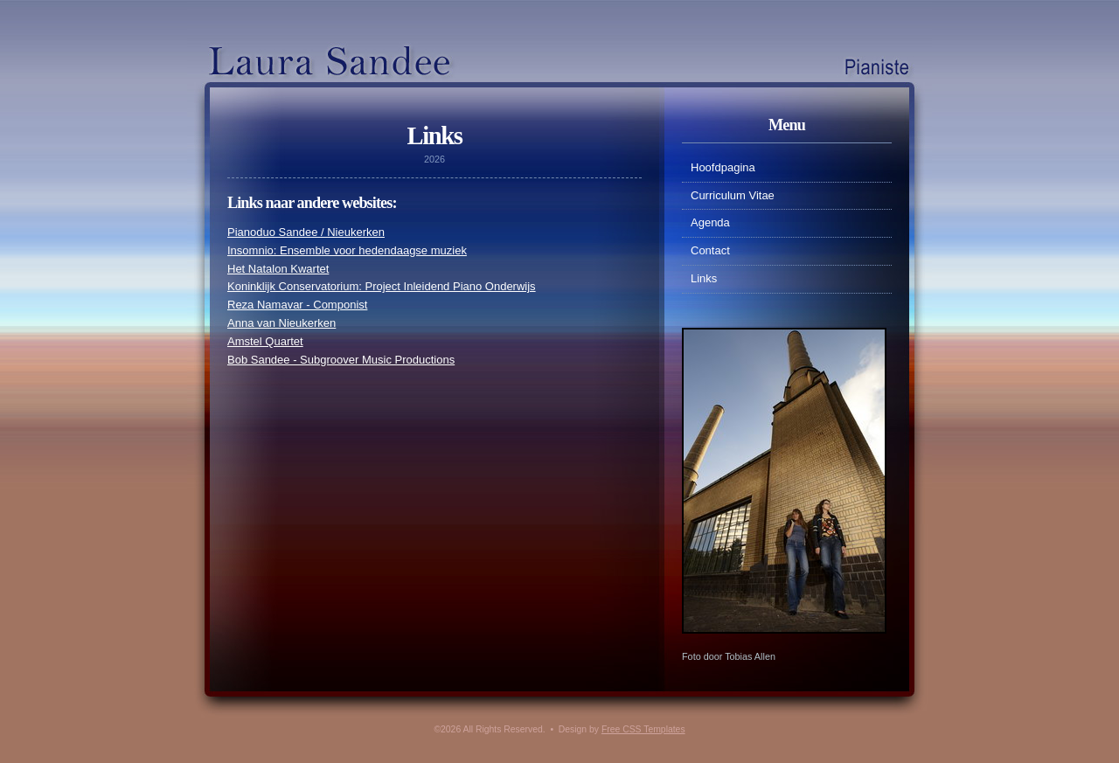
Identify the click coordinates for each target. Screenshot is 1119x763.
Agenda (710, 222)
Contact (710, 250)
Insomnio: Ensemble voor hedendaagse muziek (347, 250)
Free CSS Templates (643, 729)
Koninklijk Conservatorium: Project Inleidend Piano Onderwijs (381, 286)
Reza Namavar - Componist (297, 304)
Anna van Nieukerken (281, 322)
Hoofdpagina (723, 167)
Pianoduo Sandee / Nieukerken (306, 232)
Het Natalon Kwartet (278, 268)
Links (704, 278)
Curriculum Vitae (733, 195)
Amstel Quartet (265, 341)
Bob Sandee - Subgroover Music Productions (341, 359)
